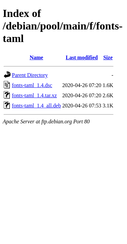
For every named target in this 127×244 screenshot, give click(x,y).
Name (36, 57)
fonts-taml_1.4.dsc (32, 85)
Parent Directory (30, 75)
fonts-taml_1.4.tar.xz (34, 95)
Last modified (82, 57)
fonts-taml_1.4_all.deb (36, 105)
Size (108, 57)
